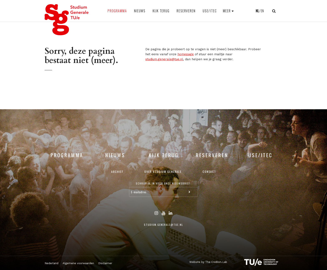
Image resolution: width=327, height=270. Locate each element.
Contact (209, 171)
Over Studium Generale (163, 171)
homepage (185, 54)
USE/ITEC (210, 10)
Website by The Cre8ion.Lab (208, 262)
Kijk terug (161, 10)
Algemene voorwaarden (78, 263)
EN (262, 10)
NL (257, 10)
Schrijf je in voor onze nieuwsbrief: (163, 183)
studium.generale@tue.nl (164, 59)
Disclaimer (105, 263)
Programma (117, 10)
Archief (117, 171)
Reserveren (186, 10)
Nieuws (140, 10)
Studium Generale (67, 19)
